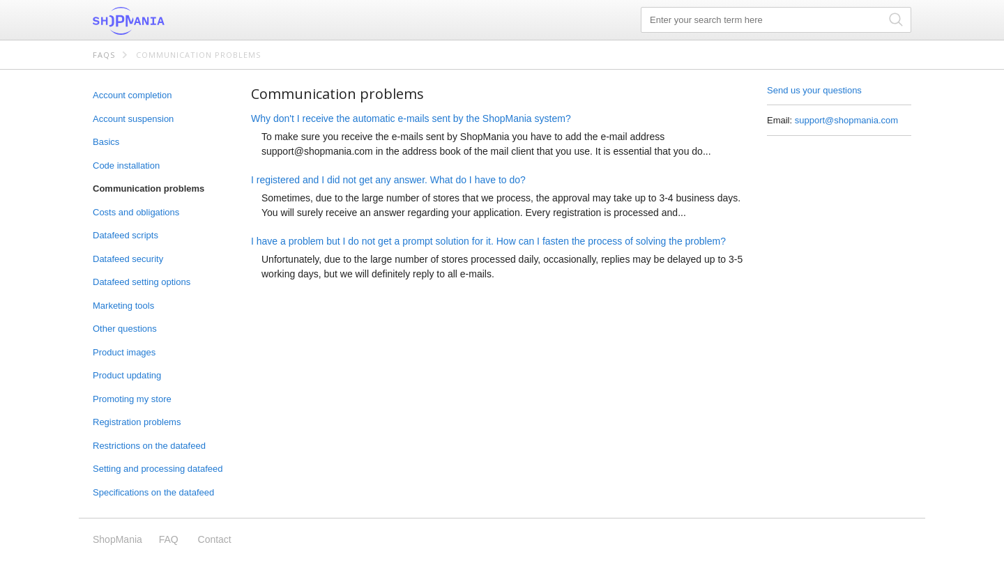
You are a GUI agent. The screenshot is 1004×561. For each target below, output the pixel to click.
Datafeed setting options (141, 282)
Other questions (125, 328)
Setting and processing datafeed (157, 468)
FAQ (168, 539)
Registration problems (137, 422)
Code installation (126, 165)
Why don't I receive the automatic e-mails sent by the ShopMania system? (411, 118)
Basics (106, 142)
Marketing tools (123, 305)
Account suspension (133, 119)
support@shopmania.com (846, 120)
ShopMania (162, 21)
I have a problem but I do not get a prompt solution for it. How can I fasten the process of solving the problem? (488, 241)
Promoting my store (132, 399)
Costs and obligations (136, 212)
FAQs (104, 54)
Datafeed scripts (125, 235)
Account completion (132, 95)
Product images (124, 352)
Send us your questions (814, 90)
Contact (214, 539)
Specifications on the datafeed (153, 492)
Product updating (127, 375)
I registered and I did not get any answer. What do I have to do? (388, 179)
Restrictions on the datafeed (149, 445)
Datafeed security (128, 259)
